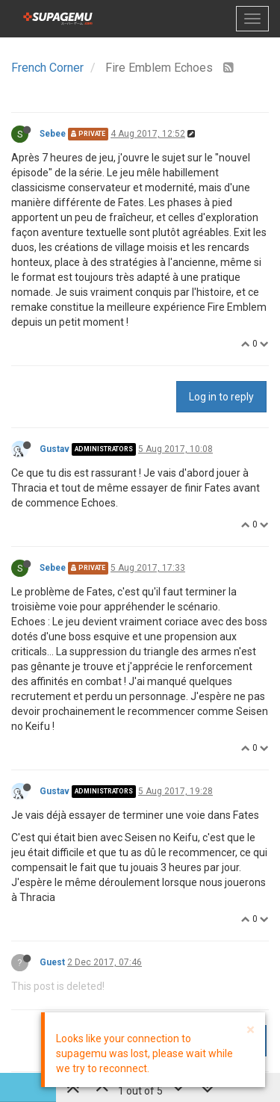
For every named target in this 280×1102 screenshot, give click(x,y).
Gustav (54, 449)
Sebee (53, 134)
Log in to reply (221, 397)
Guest (52, 962)
